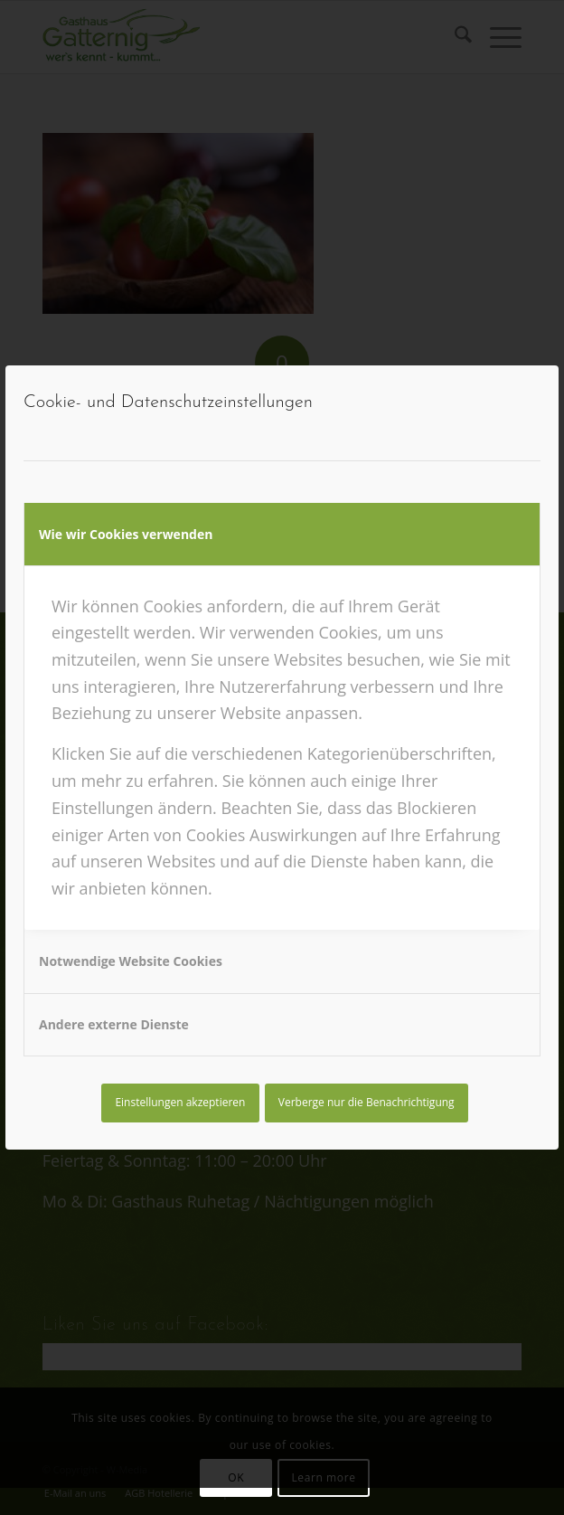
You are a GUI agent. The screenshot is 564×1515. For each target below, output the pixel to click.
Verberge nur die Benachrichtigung (366, 1102)
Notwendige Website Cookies (130, 961)
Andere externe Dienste (114, 1024)
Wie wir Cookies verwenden (125, 534)
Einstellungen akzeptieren (180, 1102)
